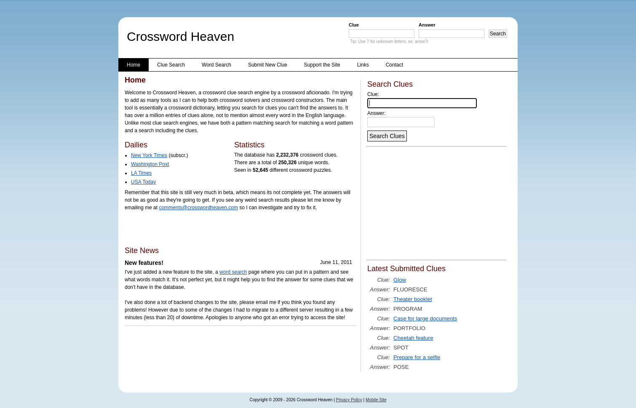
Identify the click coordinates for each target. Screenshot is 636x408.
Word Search (216, 65)
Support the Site (322, 65)
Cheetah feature (413, 338)
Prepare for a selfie (416, 357)
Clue (354, 24)
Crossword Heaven (180, 36)
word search (233, 272)
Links (363, 65)
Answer (427, 24)
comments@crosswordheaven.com (198, 208)
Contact (394, 65)
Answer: (376, 113)
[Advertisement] (223, 228)
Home (133, 65)
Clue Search (171, 65)
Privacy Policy (349, 399)
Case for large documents (425, 318)
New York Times (149, 155)
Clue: (373, 94)
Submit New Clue (267, 65)
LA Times (141, 173)
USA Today (143, 182)
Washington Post (150, 164)
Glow (399, 280)
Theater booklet (412, 299)
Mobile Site (376, 399)
